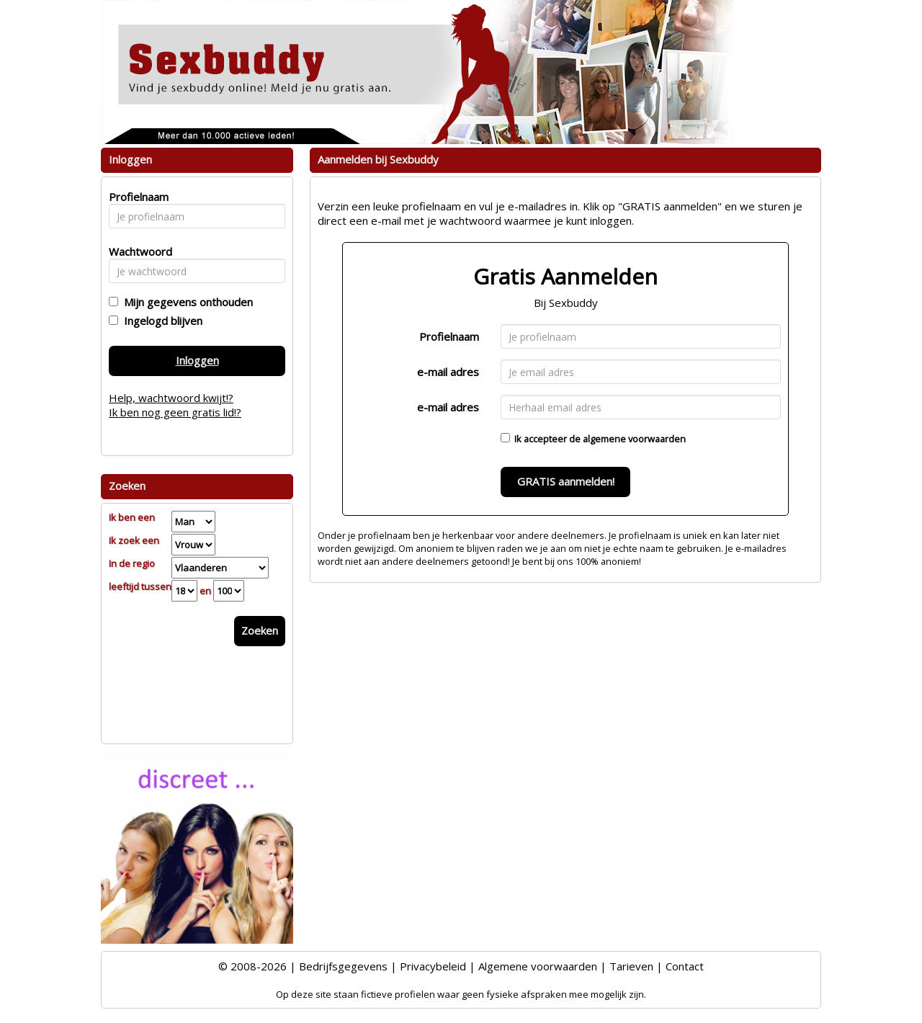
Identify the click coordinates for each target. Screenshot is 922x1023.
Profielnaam (449, 336)
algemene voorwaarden (634, 438)
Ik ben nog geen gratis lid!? (175, 412)
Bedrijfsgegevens (343, 966)
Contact (685, 966)
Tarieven (631, 966)
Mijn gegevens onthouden (185, 302)
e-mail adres (448, 372)
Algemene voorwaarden (537, 966)
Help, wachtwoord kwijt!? (171, 397)
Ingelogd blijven (160, 320)
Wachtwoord (136, 251)
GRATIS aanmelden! (565, 481)
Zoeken (259, 630)
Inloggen (197, 360)
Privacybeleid (433, 966)
